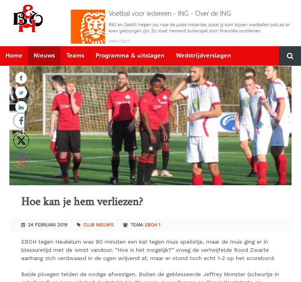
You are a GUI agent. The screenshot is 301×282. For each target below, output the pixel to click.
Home (13, 55)
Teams (75, 55)
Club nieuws (98, 225)
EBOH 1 (152, 225)
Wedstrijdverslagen (203, 55)
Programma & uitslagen (130, 55)
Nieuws (44, 55)
